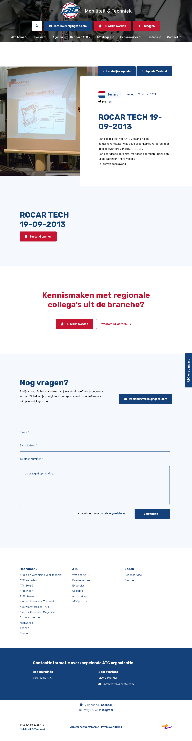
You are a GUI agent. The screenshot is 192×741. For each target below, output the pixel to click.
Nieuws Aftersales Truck (35, 606)
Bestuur (130, 580)
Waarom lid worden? (114, 324)
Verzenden (151, 514)
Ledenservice (129, 37)
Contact (172, 37)
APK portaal (79, 601)
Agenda (58, 37)
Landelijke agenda (117, 71)
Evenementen (81, 580)
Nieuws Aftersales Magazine (37, 612)
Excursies (78, 585)
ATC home (17, 37)
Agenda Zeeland (154, 71)
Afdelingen (104, 37)
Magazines (26, 622)
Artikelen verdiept (31, 617)
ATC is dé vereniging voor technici (41, 575)
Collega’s (77, 590)
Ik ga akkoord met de (101, 513)
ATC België (26, 585)
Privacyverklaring (111, 726)
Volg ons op (96, 705)
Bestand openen (38, 236)
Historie (153, 37)
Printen (105, 101)
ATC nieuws (27, 596)
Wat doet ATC (78, 37)
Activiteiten (79, 596)
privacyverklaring (115, 513)
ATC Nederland (29, 580)
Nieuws (38, 37)
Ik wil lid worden (74, 324)
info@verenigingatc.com (118, 684)
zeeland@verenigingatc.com (145, 399)
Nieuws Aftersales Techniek (37, 601)
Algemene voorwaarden (84, 726)
